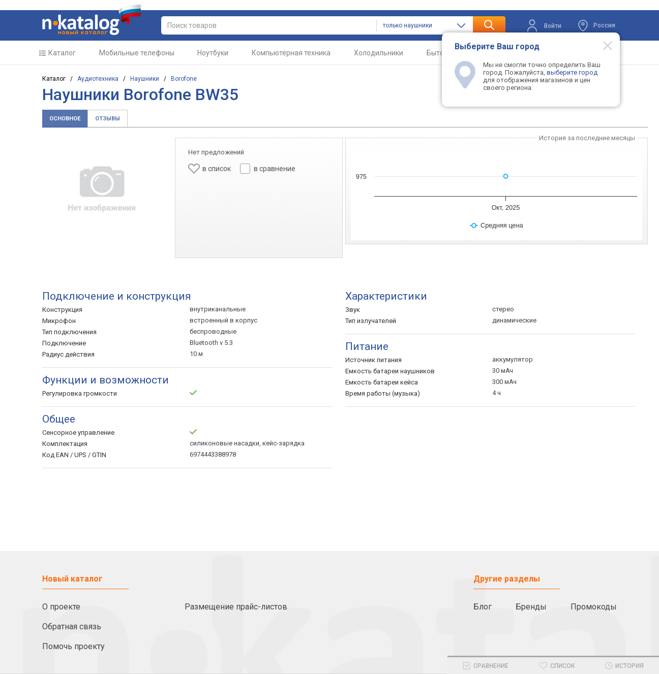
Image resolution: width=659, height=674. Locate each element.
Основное (64, 118)
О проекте (61, 607)
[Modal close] (602, 45)
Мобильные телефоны (136, 53)
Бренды (531, 607)
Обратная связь (71, 626)
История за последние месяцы (587, 138)
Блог (482, 607)
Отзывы (107, 118)
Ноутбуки (212, 53)
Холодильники (378, 53)
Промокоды (594, 607)
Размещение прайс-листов (236, 607)
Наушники (144, 78)
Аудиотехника (97, 78)
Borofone (184, 78)
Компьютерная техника (291, 53)
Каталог (62, 53)
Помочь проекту (73, 646)
